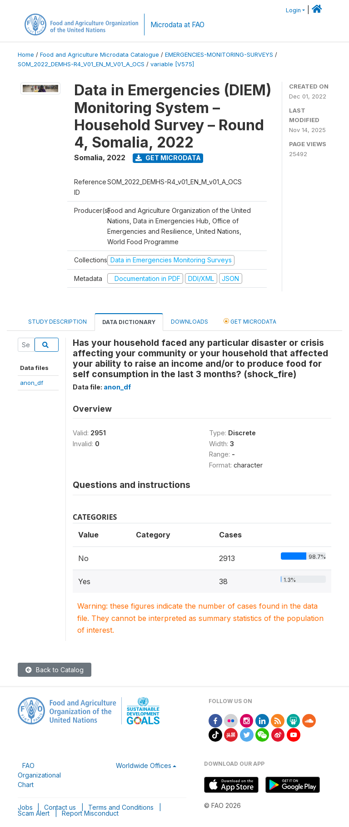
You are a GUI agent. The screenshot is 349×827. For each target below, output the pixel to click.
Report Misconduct (90, 813)
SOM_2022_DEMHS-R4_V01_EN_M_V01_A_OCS (81, 64)
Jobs (25, 807)
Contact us (60, 807)
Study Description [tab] (57, 321)
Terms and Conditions (121, 807)
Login (293, 10)
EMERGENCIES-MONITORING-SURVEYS (219, 54)
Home (26, 54)
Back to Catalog (54, 670)
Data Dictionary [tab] (128, 322)
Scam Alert (34, 813)
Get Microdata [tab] (250, 321)
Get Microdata (168, 158)
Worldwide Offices (143, 765)
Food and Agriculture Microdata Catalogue (99, 54)
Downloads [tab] (189, 321)
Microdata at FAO (177, 24)
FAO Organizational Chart (39, 775)
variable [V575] (172, 64)
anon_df (31, 382)
